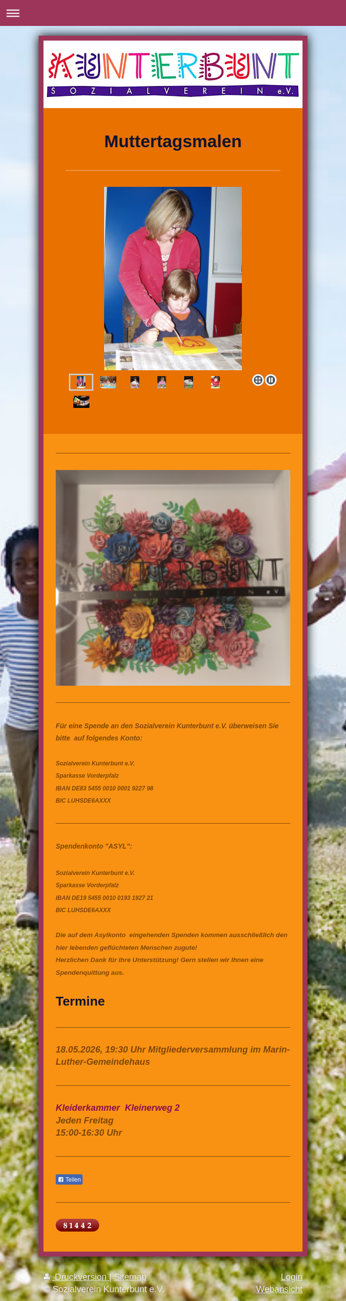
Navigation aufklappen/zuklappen (173, 12)
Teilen (69, 1179)
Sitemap (130, 1277)
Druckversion (76, 1277)
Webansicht (279, 1289)
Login (292, 1277)
